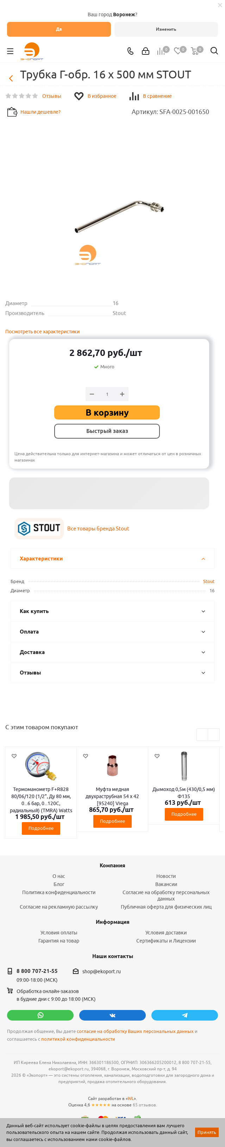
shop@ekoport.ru (101, 971)
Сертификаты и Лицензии (166, 941)
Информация (113, 922)
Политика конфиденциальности (58, 892)
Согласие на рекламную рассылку (59, 907)
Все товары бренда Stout (98, 528)
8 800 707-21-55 (37, 971)
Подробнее (41, 828)
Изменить (166, 29)
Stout (208, 581)
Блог (59, 884)
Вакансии (166, 884)
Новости (166, 876)
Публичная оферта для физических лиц (166, 907)
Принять (207, 1132)
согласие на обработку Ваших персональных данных (135, 1031)
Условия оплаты (58, 932)
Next (214, 735)
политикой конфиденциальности (78, 1039)
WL (131, 1098)
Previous (202, 735)
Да (59, 29)
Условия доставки (166, 932)
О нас (58, 876)
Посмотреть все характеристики (42, 331)
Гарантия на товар (58, 941)
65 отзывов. (145, 1104)
